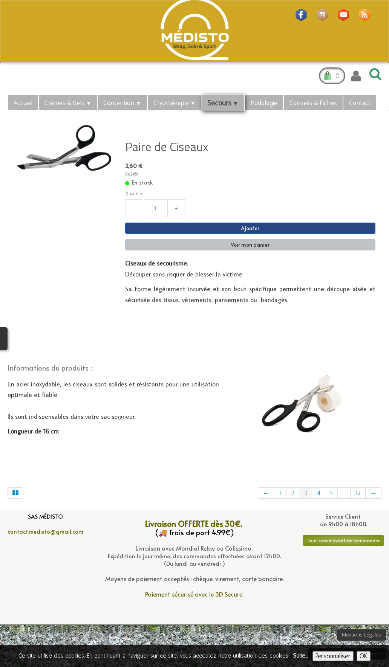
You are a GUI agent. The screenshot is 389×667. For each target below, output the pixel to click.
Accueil (23, 102)
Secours (223, 102)
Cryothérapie (174, 102)
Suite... (300, 655)
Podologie (264, 102)
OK (364, 656)
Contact (360, 102)
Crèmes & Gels (67, 102)
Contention (122, 102)
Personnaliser (333, 656)
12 (358, 493)
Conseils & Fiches (313, 102)
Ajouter (250, 228)
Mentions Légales (361, 635)
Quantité (133, 193)
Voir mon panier (250, 244)
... (344, 493)
